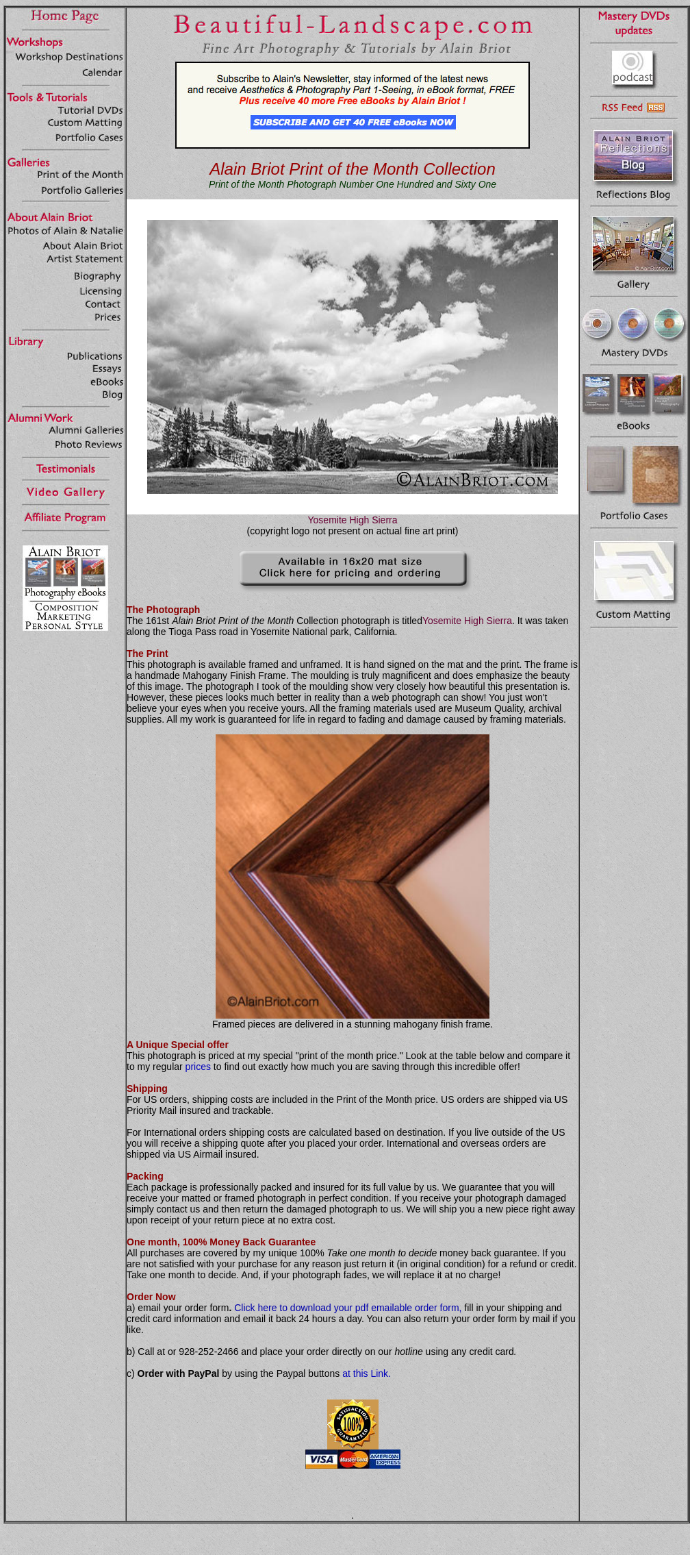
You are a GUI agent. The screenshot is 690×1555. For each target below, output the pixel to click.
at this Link (365, 1373)
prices (198, 1066)
